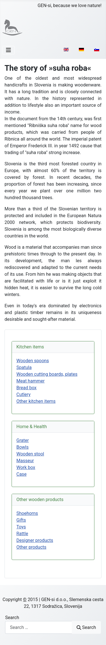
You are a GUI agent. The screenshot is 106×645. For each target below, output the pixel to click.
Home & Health (31, 426)
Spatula (24, 367)
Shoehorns (27, 513)
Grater (22, 440)
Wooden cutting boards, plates (46, 374)
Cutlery (23, 394)
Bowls (22, 447)
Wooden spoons (32, 360)
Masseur (25, 460)
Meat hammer (30, 381)
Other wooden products (40, 499)
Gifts (21, 520)
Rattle (22, 533)
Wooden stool (30, 454)
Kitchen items (30, 347)
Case (21, 474)
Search (12, 617)
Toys (21, 527)
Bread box (26, 387)
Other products (31, 547)
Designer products (34, 540)
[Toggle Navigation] (8, 50)
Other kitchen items (36, 401)
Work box (25, 467)
